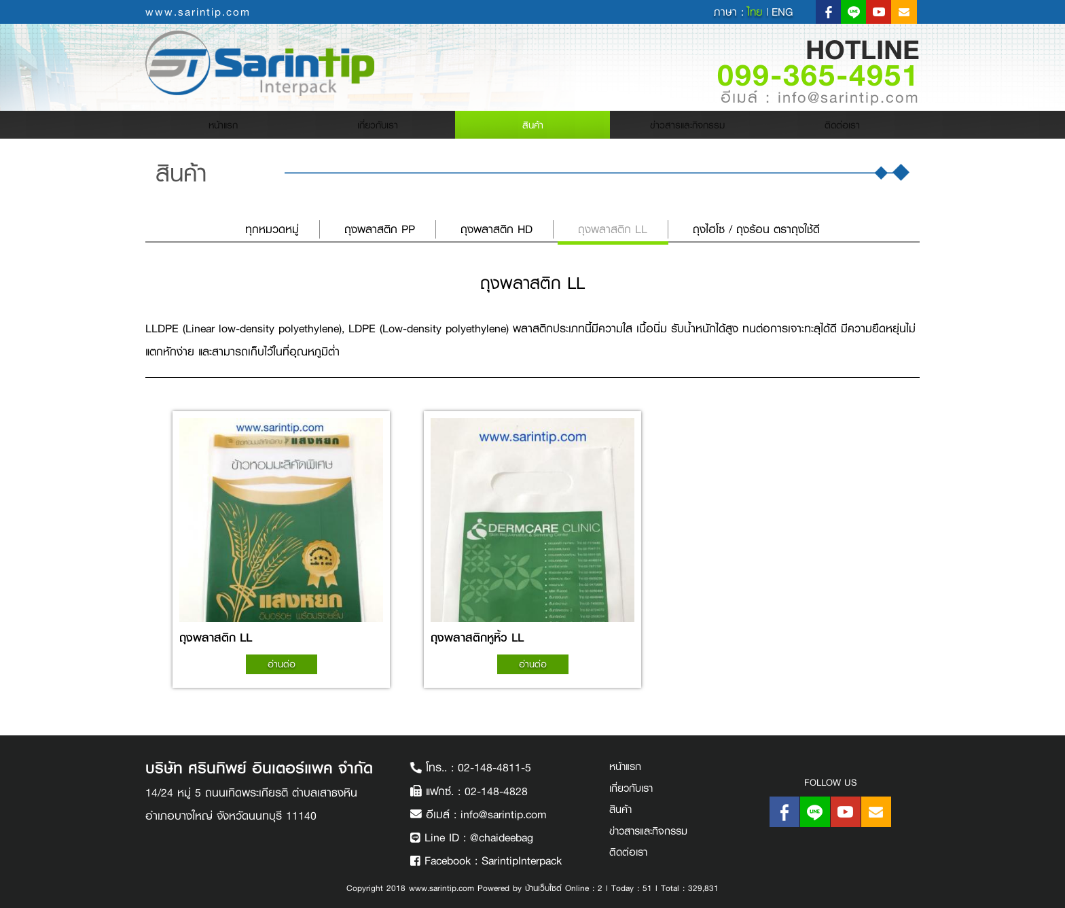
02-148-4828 (496, 791)
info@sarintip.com (504, 814)
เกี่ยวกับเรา (378, 128)
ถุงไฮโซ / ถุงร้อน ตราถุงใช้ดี (756, 229)
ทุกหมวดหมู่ (272, 229)
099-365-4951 (818, 74)
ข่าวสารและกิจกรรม (687, 128)
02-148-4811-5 (494, 767)
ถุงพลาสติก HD (496, 229)
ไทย (756, 11)
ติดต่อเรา (842, 128)
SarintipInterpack (522, 861)
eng (782, 11)
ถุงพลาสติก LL (612, 229)
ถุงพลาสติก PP (379, 229)
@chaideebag (501, 837)
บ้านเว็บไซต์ (543, 888)
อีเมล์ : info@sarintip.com (820, 98)
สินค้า (532, 128)
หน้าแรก (247, 127)
